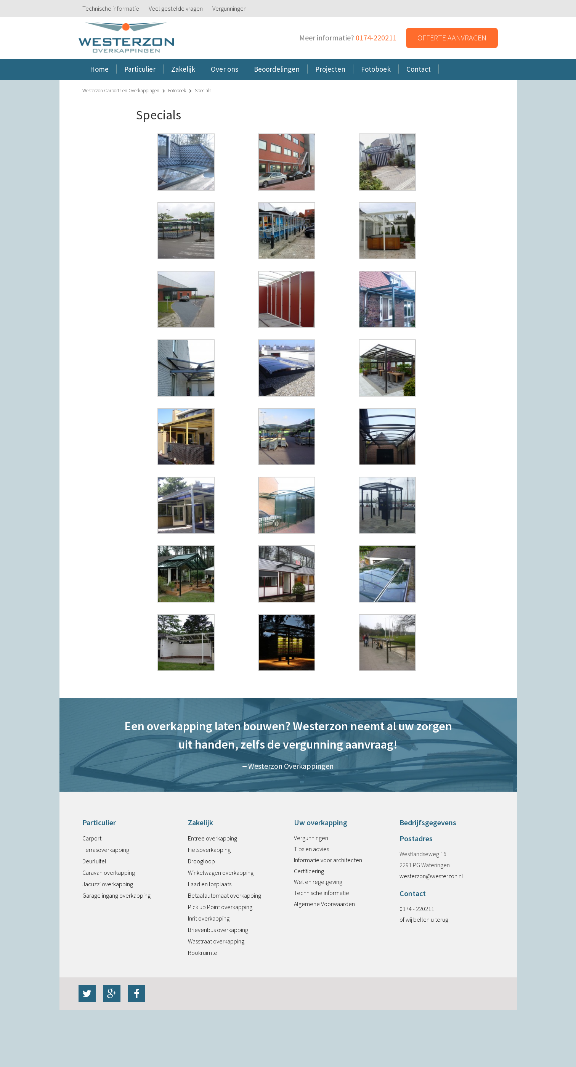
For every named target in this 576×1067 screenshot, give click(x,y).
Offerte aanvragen (451, 37)
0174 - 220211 (417, 909)
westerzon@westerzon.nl (431, 876)
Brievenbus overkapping (218, 930)
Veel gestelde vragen (176, 8)
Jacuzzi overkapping (107, 884)
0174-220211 (376, 37)
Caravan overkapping (108, 872)
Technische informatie (110, 8)
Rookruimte (202, 952)
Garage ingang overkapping (116, 895)
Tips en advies (311, 849)
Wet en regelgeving (318, 881)
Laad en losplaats (209, 884)
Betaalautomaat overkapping (224, 895)
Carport (91, 838)
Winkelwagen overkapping (221, 872)
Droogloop (201, 861)
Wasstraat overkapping (216, 941)
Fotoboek (177, 90)
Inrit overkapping (208, 918)
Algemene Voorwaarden (324, 904)
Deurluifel (94, 861)
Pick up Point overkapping (220, 907)
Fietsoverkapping (209, 849)
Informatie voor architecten (328, 860)
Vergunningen (229, 8)
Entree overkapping (212, 838)
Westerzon (126, 37)
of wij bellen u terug (424, 919)
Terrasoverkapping (105, 849)
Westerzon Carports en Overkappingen (120, 90)
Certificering (309, 871)
